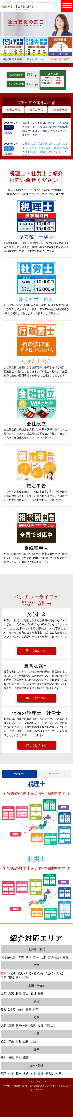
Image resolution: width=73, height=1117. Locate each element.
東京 (3, 973)
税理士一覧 (13, 109)
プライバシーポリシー (36, 1081)
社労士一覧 (36, 109)
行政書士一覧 (59, 109)
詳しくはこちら (36, 650)
